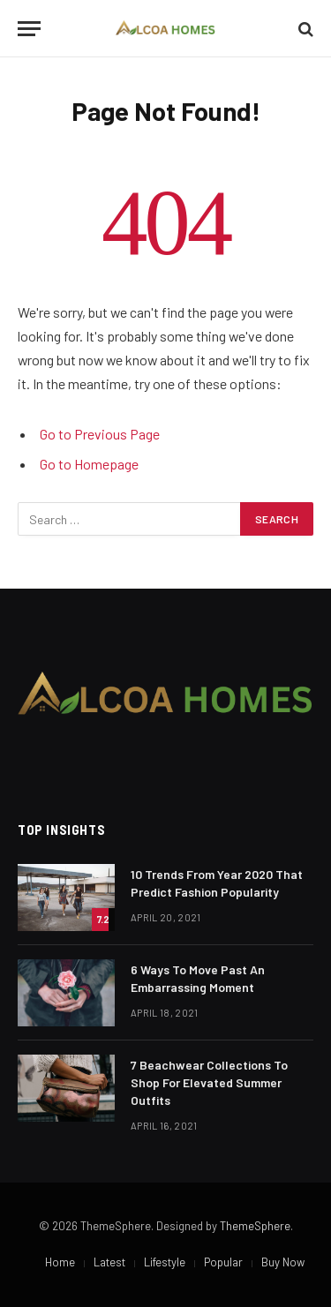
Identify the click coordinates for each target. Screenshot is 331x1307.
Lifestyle (164, 1262)
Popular (223, 1262)
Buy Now (283, 1262)
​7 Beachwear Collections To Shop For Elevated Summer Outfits (209, 1082)
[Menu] (29, 29)
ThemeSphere (255, 1226)
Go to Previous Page (100, 433)
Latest (109, 1262)
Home (60, 1262)
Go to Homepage (89, 463)
